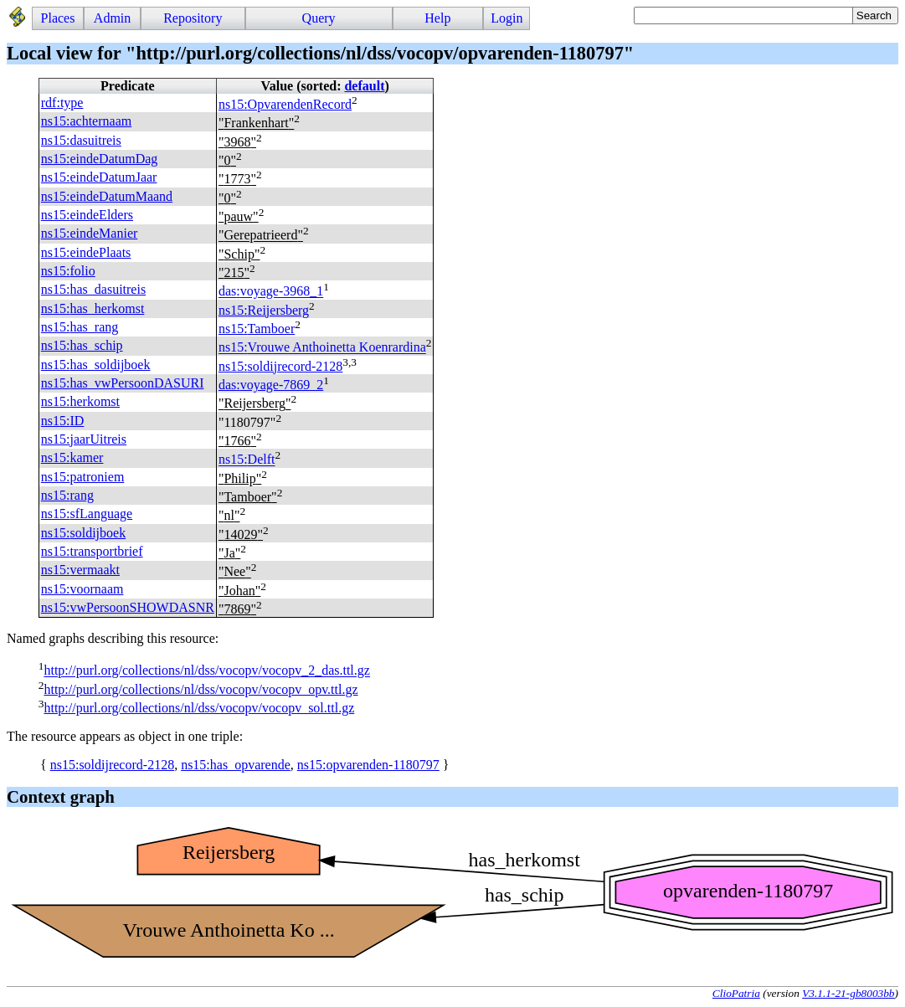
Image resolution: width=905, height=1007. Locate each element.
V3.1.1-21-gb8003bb (848, 993)
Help (437, 18)
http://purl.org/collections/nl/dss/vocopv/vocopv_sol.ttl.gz (199, 708)
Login (506, 18)
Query (319, 18)
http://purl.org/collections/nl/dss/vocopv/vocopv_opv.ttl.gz (200, 689)
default (364, 86)
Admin (112, 18)
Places (58, 18)
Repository (192, 18)
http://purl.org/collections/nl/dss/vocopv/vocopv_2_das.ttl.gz (206, 671)
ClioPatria (736, 993)
